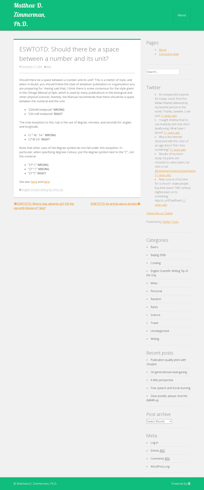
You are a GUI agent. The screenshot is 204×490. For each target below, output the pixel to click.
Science (155, 315)
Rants (154, 307)
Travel (154, 323)
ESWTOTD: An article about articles (114, 204)
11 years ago (169, 116)
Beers (154, 247)
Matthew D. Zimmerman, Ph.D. (29, 14)
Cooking (156, 263)
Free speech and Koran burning (170, 388)
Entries (158, 451)
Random (156, 299)
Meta (154, 283)
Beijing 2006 (158, 255)
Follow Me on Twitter (159, 213)
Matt (48, 66)
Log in (154, 443)
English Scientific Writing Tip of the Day (42, 189)
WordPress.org (160, 466)
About (182, 15)
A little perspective (162, 380)
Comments (160, 459)
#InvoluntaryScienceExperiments (175, 171)
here (34, 182)
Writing (155, 339)
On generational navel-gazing (169, 372)
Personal (156, 291)
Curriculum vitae (169, 54)
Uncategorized (160, 331)
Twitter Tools (170, 222)
